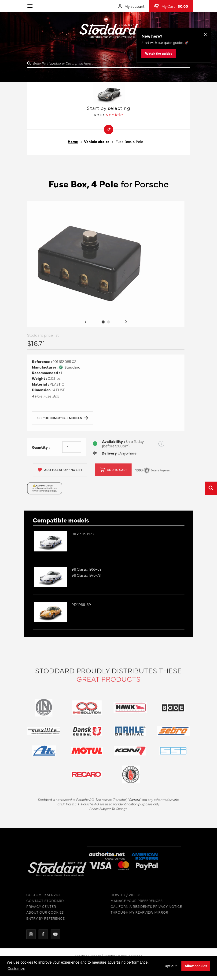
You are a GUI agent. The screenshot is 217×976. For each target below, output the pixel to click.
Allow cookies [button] (196, 966)
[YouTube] (51, 934)
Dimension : (42, 393)
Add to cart (113, 473)
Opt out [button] (171, 966)
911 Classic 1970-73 (86, 575)
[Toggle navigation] (30, 6)
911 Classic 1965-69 (87, 569)
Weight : (39, 382)
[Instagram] (27, 934)
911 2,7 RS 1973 (83, 533)
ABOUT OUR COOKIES (41, 912)
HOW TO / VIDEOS (122, 895)
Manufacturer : (45, 370)
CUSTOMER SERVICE (40, 895)
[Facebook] (39, 934)
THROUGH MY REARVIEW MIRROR (136, 912)
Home (73, 141)
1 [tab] (103, 325)
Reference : (42, 365)
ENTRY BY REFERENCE (42, 918)
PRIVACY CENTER (37, 906)
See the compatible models (62, 421)
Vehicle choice (97, 141)
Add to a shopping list (60, 473)
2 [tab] (108, 325)
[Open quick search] (211, 488)
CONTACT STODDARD (41, 900)
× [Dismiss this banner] (205, 34)
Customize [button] (16, 969)
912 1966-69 (81, 604)
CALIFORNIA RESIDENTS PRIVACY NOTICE (142, 906)
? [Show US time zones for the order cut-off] (161, 447)
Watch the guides (158, 53)
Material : (40, 388)
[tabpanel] (106, 267)
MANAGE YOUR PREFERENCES (133, 900)
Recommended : (46, 376)
